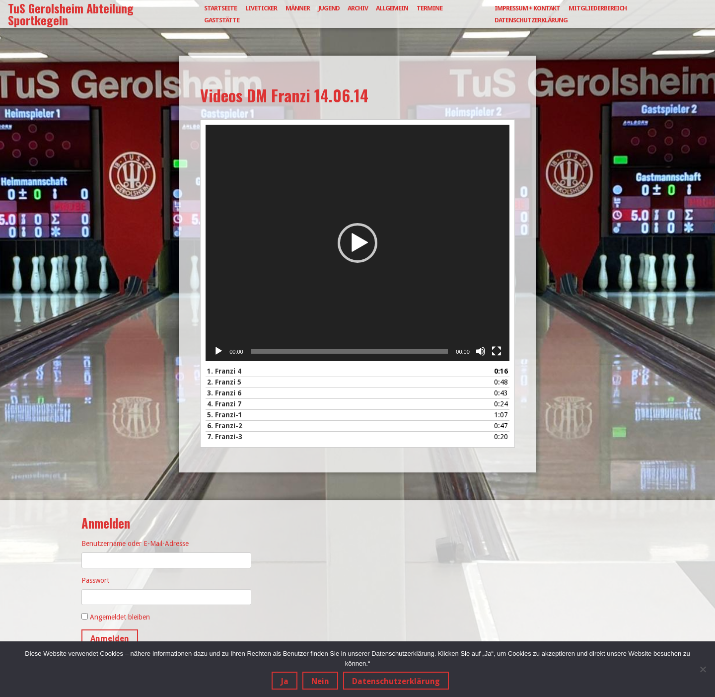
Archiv (358, 8)
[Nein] (703, 669)
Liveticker (261, 8)
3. (224, 393)
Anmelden (109, 638)
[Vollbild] (496, 351)
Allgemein (392, 8)
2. (224, 382)
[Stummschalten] (481, 351)
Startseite (220, 8)
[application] (357, 243)
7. (224, 437)
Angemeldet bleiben (120, 617)
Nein (320, 681)
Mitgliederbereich (598, 8)
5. (224, 415)
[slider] (349, 351)
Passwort (95, 580)
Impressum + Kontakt (527, 8)
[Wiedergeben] (218, 351)
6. (224, 426)
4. (224, 404)
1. (224, 371)
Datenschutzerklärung (531, 20)
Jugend (329, 8)
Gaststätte (221, 20)
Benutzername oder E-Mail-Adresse (135, 543)
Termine (429, 8)
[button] (357, 243)
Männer (298, 8)
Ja (284, 681)
